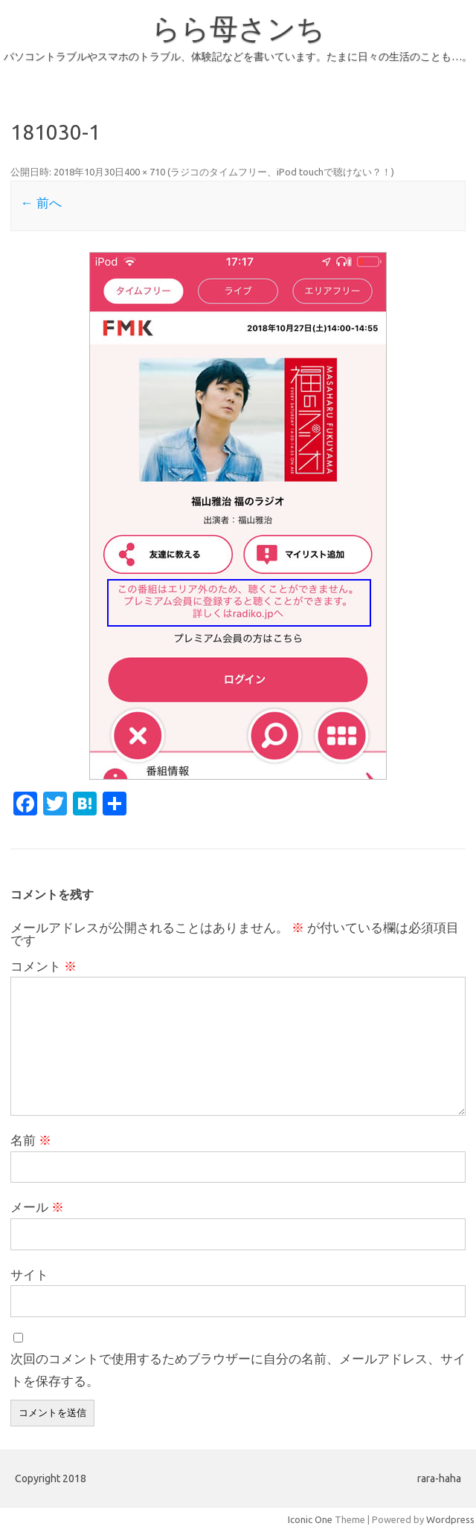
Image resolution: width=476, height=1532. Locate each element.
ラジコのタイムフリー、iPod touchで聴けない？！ (280, 172)
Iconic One (310, 1519)
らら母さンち (238, 28)
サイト (29, 1274)
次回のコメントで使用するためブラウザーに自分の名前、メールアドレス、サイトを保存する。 (238, 1369)
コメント (43, 966)
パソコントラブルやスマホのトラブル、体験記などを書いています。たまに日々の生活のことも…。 (238, 56)
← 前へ (40, 202)
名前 (30, 1140)
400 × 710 (144, 172)
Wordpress (450, 1519)
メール (37, 1207)
